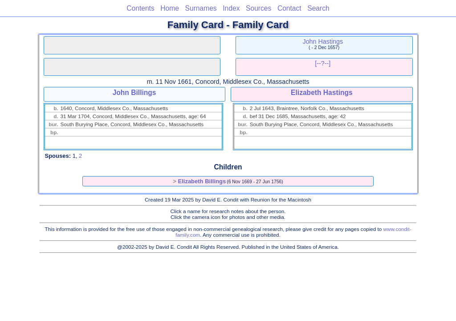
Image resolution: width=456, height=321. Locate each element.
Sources (258, 8)
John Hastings (323, 41)
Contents (140, 8)
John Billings (134, 92)
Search (318, 8)
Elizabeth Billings (202, 181)
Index (231, 8)
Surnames (201, 8)
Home (169, 8)
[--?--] (322, 63)
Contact (289, 8)
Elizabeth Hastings (322, 92)
